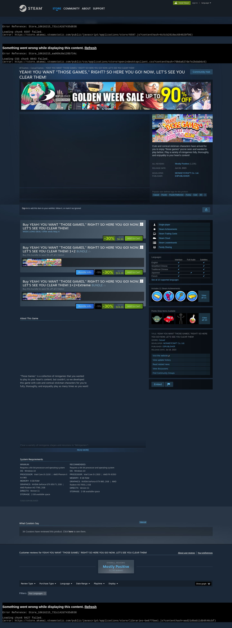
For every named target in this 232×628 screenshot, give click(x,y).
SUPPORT (99, 8)
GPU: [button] (170, 597)
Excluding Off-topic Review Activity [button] (68, 597)
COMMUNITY (71, 8)
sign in (195, 3)
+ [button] (205, 199)
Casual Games (37, 72)
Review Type (27, 587)
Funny (188, 199)
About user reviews (186, 557)
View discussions (160, 372)
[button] (134, 242)
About (86, 8)
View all (143, 526)
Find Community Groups (164, 377)
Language (65, 587)
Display (112, 587)
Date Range (81, 587)
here (71, 535)
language (205, 3)
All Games (24, 72)
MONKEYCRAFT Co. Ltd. (187, 177)
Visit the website (161, 359)
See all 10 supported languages (165, 284)
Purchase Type (46, 587)
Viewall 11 (203, 300)
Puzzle (164, 199)
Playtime (98, 587)
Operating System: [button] (143, 597)
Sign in (25, 212)
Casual (156, 199)
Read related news (161, 368)
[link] (113, 242)
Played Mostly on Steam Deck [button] (116, 597)
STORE (57, 8)
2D (201, 199)
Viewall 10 (204, 322)
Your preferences (205, 557)
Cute (195, 199)
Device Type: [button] (184, 597)
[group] (116, 597)
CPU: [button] (159, 597)
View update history (162, 364)
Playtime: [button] (93, 597)
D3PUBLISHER (182, 180)
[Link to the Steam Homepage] (33, 11)
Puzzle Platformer (176, 199)
